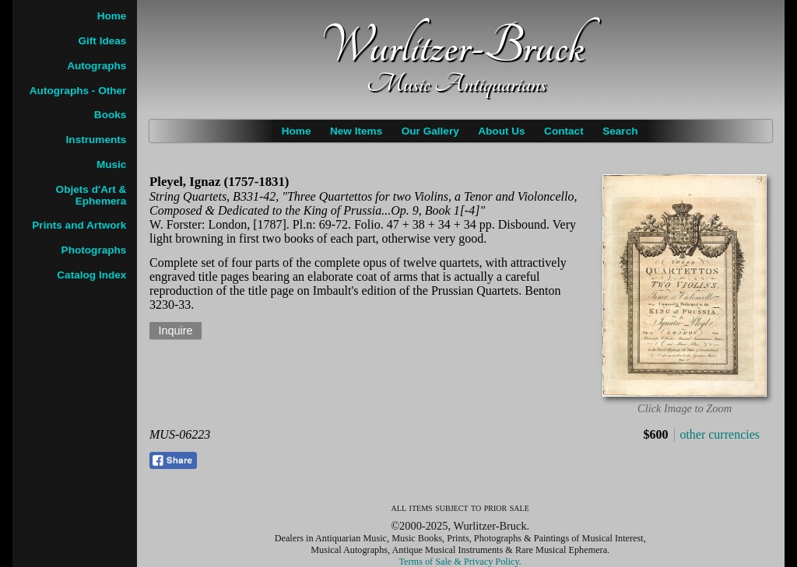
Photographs (94, 250)
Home (296, 131)
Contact (564, 131)
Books (110, 115)
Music (112, 164)
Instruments (96, 139)
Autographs (96, 66)
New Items (356, 131)
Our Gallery (430, 131)
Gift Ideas (102, 41)
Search (619, 131)
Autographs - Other (78, 90)
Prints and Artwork (79, 225)
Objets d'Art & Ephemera (91, 195)
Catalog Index (91, 275)
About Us (501, 131)
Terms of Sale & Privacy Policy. (460, 561)
